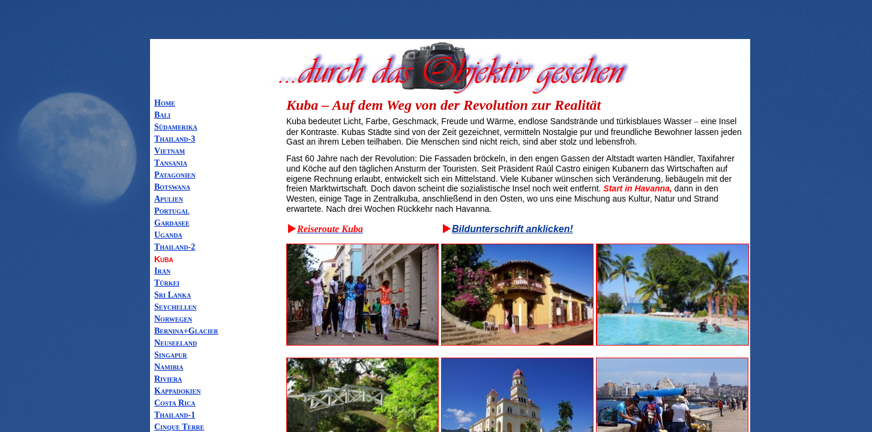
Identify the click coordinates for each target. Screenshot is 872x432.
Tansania (170, 162)
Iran (162, 270)
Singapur (170, 354)
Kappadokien (177, 390)
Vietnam (169, 150)
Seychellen (175, 306)
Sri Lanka (172, 294)
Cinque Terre (179, 426)
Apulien (168, 198)
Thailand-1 (174, 414)
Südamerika (175, 126)
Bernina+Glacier (186, 330)
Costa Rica (175, 402)
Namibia (168, 366)
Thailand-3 (174, 138)
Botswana (172, 186)
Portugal (172, 210)
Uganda (168, 234)
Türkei (166, 282)
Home (164, 102)
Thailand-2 (174, 246)
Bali (162, 114)
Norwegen (173, 318)
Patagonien (175, 174)
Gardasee (172, 222)
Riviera (168, 378)
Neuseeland (175, 342)
